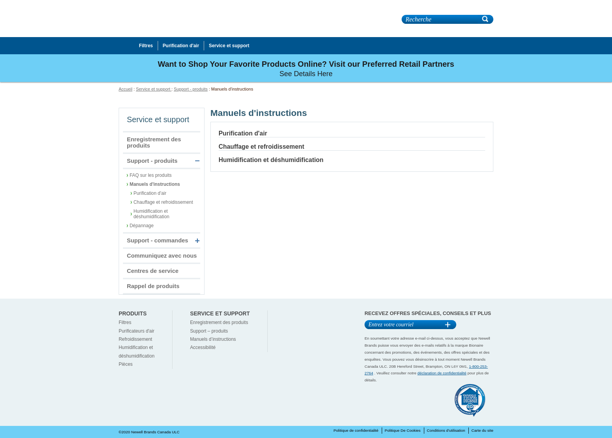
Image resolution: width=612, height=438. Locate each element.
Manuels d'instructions (155, 184)
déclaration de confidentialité (442, 373)
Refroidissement (135, 339)
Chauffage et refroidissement (163, 202)
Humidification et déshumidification (151, 213)
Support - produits (191, 89)
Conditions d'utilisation (446, 430)
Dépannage (142, 225)
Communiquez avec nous (162, 256)
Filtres (125, 322)
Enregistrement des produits (154, 142)
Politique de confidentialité (355, 430)
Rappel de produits (153, 286)
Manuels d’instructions (213, 339)
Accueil (125, 89)
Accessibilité (202, 347)
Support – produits (209, 331)
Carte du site (482, 430)
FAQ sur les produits (151, 175)
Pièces (126, 364)
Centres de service (152, 271)
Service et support (153, 89)
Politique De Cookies (403, 430)
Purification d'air (149, 193)
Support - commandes (157, 240)
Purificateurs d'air (137, 331)
